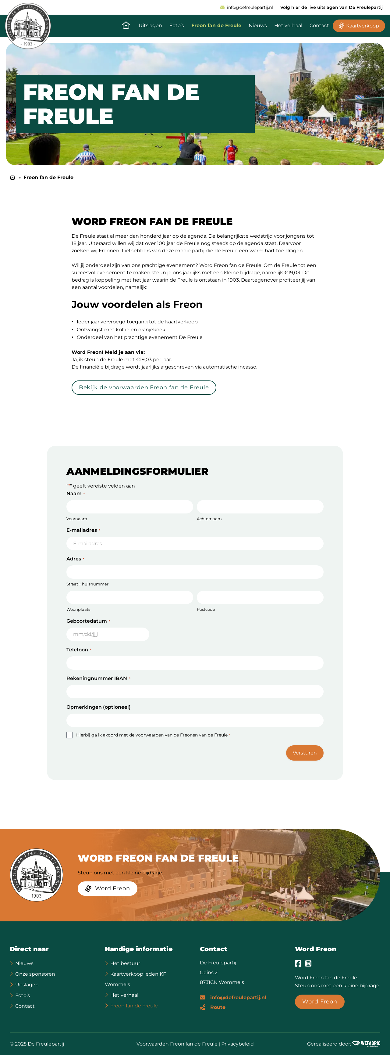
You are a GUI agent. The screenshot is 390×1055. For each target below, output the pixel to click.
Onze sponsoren (35, 974)
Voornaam (76, 518)
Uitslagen (150, 25)
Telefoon (78, 650)
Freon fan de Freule (216, 25)
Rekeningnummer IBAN (98, 678)
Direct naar (29, 949)
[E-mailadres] (233, 997)
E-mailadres (83, 530)
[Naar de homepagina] (126, 26)
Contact (319, 25)
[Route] (212, 1007)
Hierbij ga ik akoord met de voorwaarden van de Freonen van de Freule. (153, 735)
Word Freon (315, 949)
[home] (28, 26)
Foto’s (176, 25)
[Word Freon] (107, 889)
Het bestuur (125, 963)
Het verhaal (288, 25)
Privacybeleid (237, 1044)
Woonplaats (78, 609)
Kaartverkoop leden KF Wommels (135, 979)
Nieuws (258, 25)
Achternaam (209, 518)
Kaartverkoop (362, 26)
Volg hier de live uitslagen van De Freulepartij (331, 7)
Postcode (206, 609)
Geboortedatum (88, 621)
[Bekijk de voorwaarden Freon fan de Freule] (144, 388)
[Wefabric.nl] (366, 1044)
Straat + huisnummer (87, 584)
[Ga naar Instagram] (308, 963)
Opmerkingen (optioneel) (98, 707)
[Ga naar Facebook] (298, 963)
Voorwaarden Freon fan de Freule (177, 1044)
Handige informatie (139, 949)
